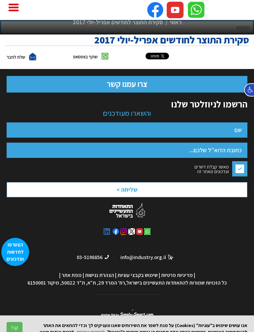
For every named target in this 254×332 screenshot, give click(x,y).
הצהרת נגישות (99, 275)
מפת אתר (72, 275)
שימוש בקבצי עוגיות (137, 275)
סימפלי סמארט (127, 313)
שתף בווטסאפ (85, 57)
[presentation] (109, 191)
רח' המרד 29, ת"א (106, 282)
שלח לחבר (15, 57)
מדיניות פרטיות (177, 275)
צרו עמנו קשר (127, 84)
